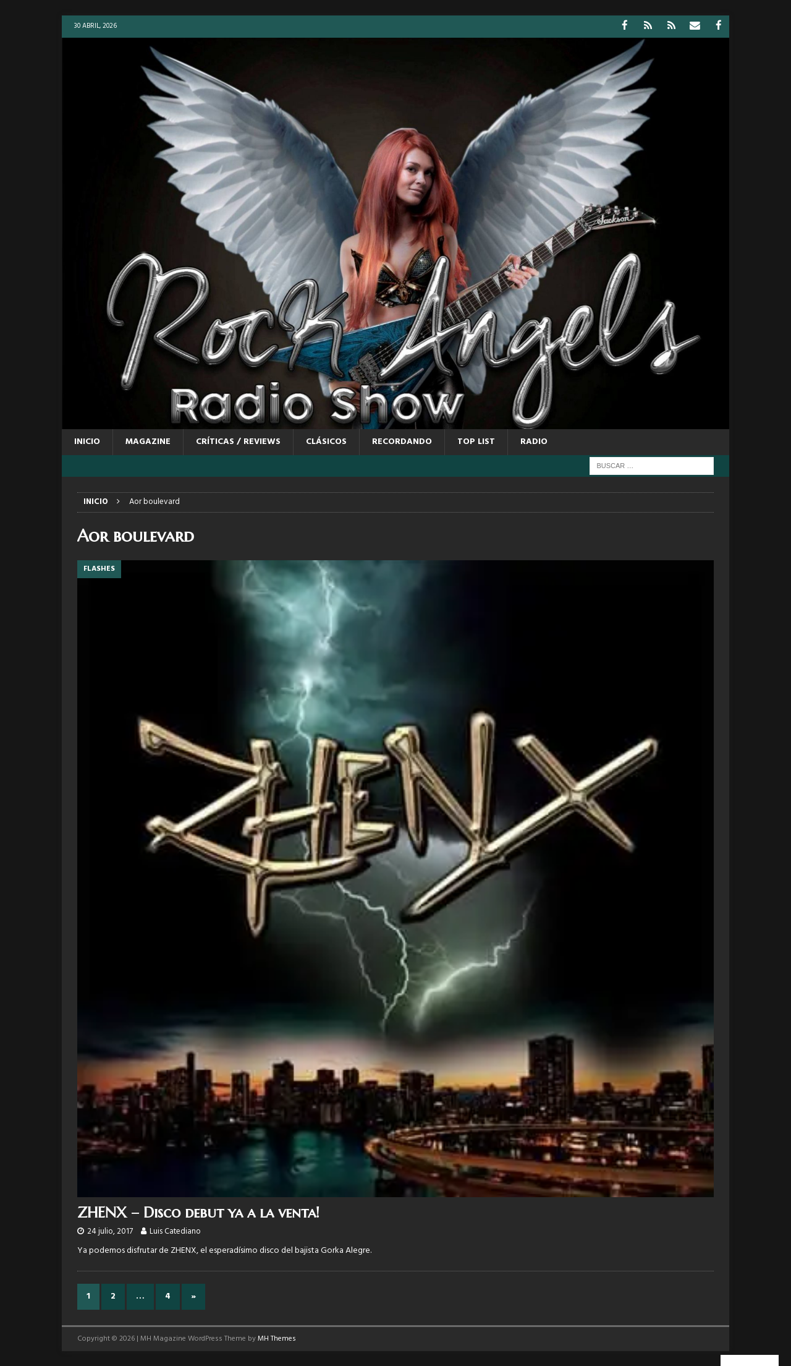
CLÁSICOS (326, 441)
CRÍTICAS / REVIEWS (238, 441)
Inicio (87, 441)
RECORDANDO (402, 441)
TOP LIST (476, 441)
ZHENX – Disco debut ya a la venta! (198, 1211)
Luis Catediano (175, 1230)
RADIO (534, 441)
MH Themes (277, 1338)
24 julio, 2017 (110, 1230)
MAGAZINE (148, 441)
